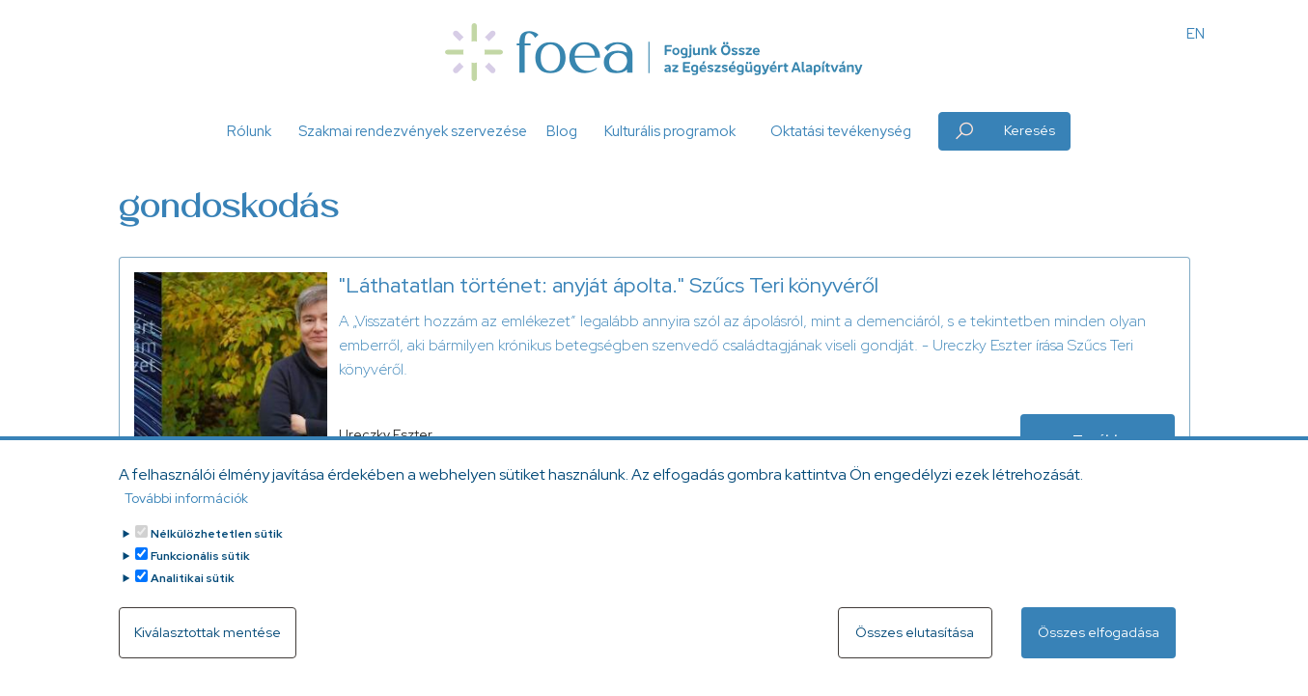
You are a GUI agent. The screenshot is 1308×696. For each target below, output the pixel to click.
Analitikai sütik (193, 587)
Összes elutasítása (914, 641)
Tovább (1097, 439)
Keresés (1029, 130)
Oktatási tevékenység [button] (840, 131)
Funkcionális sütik (200, 564)
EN (1195, 33)
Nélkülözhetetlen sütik (217, 542)
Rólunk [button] (249, 131)
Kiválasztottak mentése (207, 641)
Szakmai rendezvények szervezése (412, 131)
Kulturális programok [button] (670, 131)
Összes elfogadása (1098, 641)
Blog (561, 131)
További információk (186, 506)
